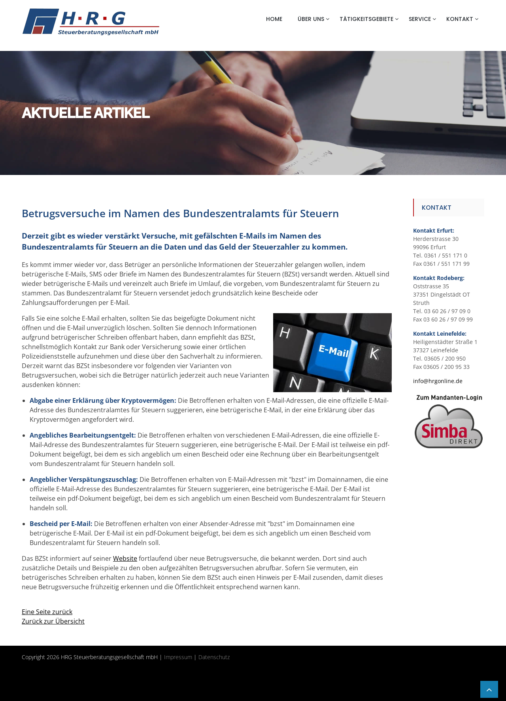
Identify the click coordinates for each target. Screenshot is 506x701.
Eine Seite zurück (47, 611)
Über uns (311, 19)
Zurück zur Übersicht (53, 621)
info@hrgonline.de (438, 381)
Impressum (178, 657)
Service (420, 19)
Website (125, 558)
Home (274, 19)
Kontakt (459, 19)
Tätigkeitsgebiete (366, 19)
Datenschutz (214, 657)
